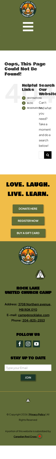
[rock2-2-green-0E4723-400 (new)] (28, 2)
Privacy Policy (37, 414)
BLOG (30, 103)
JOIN (28, 377)
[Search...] (41, 155)
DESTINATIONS (34, 98)
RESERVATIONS (34, 108)
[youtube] (36, 343)
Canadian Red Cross (25, 436)
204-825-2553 (33, 320)
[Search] (48, 155)
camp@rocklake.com (33, 315)
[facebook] (19, 343)
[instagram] (28, 343)
